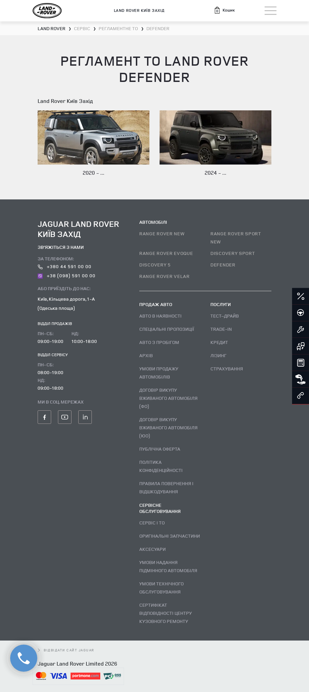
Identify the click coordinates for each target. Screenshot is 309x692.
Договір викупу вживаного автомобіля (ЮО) (168, 427)
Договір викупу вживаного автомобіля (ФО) (168, 398)
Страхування (226, 368)
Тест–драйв (224, 315)
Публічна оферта (159, 449)
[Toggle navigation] (270, 11)
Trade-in (221, 329)
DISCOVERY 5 (155, 264)
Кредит (219, 342)
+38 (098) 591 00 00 (67, 275)
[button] (224, 10)
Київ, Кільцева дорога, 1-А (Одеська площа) (66, 303)
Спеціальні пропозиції (166, 329)
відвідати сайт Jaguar (66, 650)
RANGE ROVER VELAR (164, 276)
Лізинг (218, 355)
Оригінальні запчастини (169, 536)
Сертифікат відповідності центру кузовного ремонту (165, 613)
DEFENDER (222, 264)
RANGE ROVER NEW (162, 233)
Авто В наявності (160, 315)
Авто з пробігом (159, 342)
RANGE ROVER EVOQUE (166, 253)
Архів (146, 355)
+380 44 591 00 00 (64, 266)
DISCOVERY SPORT (232, 253)
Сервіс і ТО (152, 522)
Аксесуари (152, 549)
